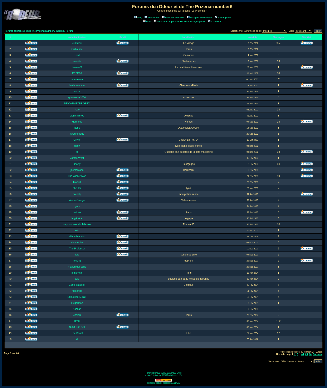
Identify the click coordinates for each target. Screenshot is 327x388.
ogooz (77, 206)
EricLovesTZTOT (77, 296)
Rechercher (152, 17)
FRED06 (77, 73)
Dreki (77, 321)
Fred (77, 55)
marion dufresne (77, 266)
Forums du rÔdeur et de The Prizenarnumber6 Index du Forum (39, 31)
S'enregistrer (223, 17)
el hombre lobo (77, 236)
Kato (77, 109)
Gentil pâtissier (77, 284)
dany (77, 145)
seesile (77, 61)
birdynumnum (77, 85)
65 (306, 354)
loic (77, 254)
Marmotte (77, 121)
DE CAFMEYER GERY (77, 103)
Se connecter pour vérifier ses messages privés (179, 21)
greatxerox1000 (77, 97)
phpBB (157, 373)
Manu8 (77, 182)
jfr (77, 151)
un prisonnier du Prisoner (77, 224)
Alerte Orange (77, 200)
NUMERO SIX (77, 327)
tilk (77, 339)
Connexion (215, 21)
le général (77, 218)
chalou (77, 315)
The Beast (77, 333)
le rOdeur (77, 43)
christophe (77, 242)
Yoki (77, 230)
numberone (77, 79)
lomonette (77, 272)
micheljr (77, 194)
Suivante (317, 354)
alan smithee (77, 115)
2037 (164, 375)
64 (302, 354)
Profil (147, 21)
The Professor (77, 248)
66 (310, 354)
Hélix (180, 375)
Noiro (77, 127)
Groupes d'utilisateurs (199, 17)
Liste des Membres (173, 17)
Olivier (76, 139)
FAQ (138, 17)
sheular (77, 188)
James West (77, 157)
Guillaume (77, 49)
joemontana (77, 170)
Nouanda (77, 290)
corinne (77, 212)
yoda (77, 91)
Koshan (77, 309)
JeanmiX (77, 67)
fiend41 (77, 260)
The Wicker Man (77, 176)
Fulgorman (77, 303)
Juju (77, 278)
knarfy (77, 164)
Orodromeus (77, 133)
